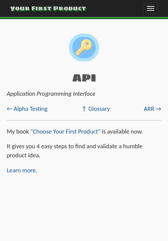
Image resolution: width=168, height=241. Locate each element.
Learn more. (22, 170)
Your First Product (48, 8)
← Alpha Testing (27, 108)
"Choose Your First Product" (65, 131)
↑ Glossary (95, 108)
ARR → (152, 108)
